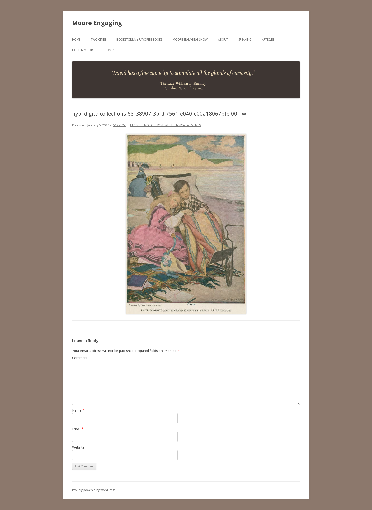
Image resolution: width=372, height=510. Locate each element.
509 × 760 (119, 125)
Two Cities (98, 39)
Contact (111, 50)
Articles (268, 39)
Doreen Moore (83, 50)
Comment (80, 358)
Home (76, 39)
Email (77, 428)
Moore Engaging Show (190, 39)
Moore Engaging (97, 23)
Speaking (244, 39)
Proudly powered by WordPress (93, 490)
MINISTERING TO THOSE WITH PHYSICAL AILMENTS (165, 125)
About (223, 39)
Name (78, 410)
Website (78, 447)
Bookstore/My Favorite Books (139, 39)
